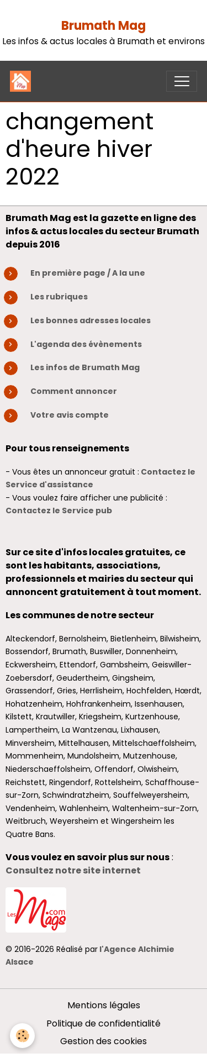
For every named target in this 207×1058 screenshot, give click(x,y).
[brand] (23, 81)
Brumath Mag (103, 25)
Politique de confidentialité (103, 1023)
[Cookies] (22, 1035)
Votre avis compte (69, 414)
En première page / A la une (87, 272)
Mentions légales (103, 1005)
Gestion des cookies (103, 1041)
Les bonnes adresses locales (90, 320)
